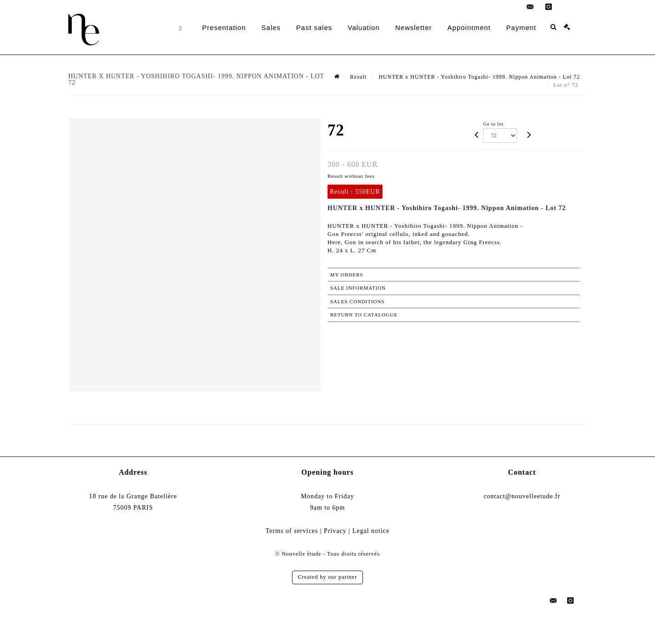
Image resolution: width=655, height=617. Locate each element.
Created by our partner (327, 577)
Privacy (335, 530)
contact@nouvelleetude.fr (522, 496)
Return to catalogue (364, 314)
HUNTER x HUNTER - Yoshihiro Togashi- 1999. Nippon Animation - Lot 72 (478, 77)
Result (358, 77)
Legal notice (371, 530)
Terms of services (292, 530)
